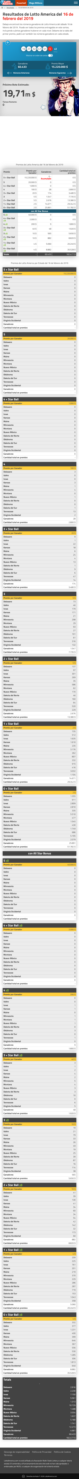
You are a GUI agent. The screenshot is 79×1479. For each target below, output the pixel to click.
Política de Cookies (62, 1451)
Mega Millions (35, 3)
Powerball (21, 3)
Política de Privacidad (41, 1451)
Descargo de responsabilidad (16, 1451)
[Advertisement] (39, 139)
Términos (8, 1455)
